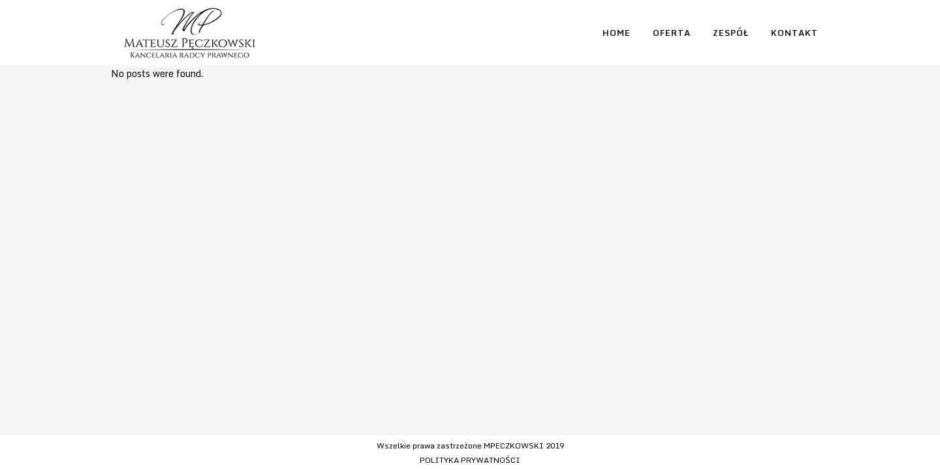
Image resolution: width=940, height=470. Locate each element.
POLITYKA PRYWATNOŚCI (470, 460)
